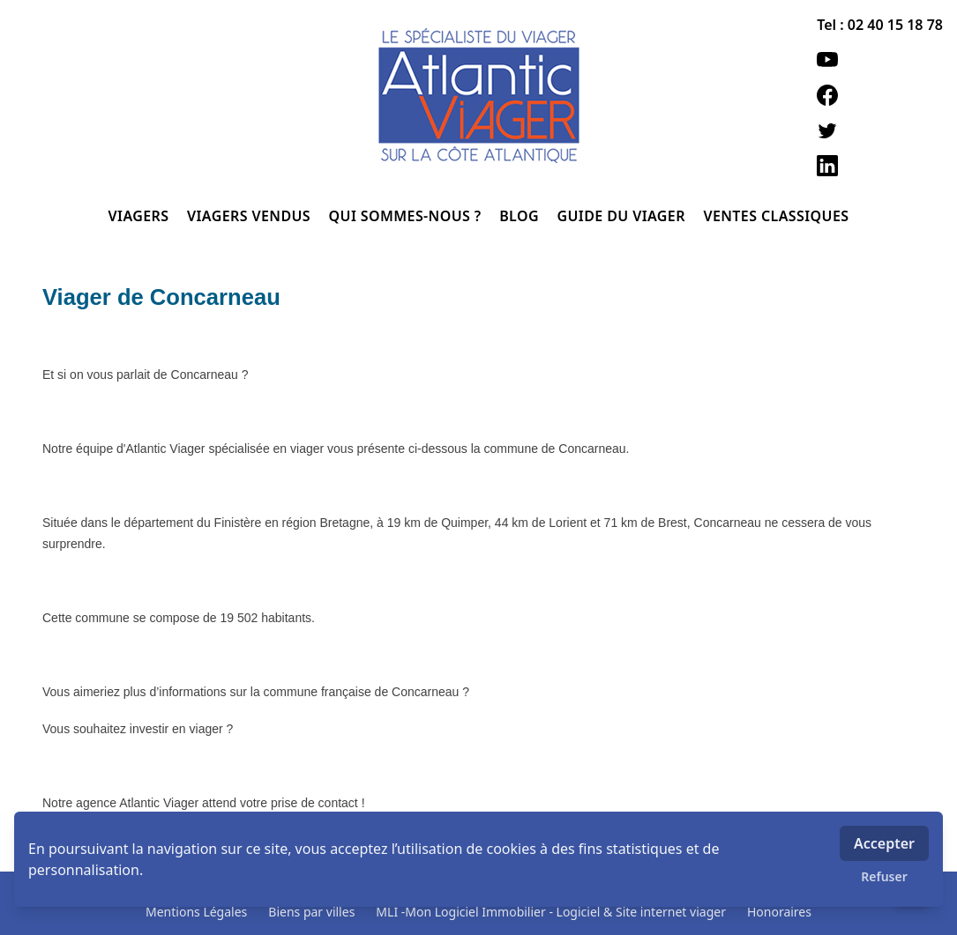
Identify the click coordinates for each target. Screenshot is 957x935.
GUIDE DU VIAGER (623, 216)
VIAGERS (140, 216)
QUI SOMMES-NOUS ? (407, 216)
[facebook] (880, 95)
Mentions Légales (196, 911)
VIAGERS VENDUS (251, 216)
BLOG (520, 216)
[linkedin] (880, 165)
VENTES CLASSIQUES (776, 216)
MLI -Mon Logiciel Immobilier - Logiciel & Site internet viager (551, 911)
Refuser (884, 876)
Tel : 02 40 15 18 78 (880, 24)
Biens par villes (311, 911)
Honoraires (779, 911)
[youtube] (880, 59)
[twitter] (880, 130)
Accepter (884, 843)
